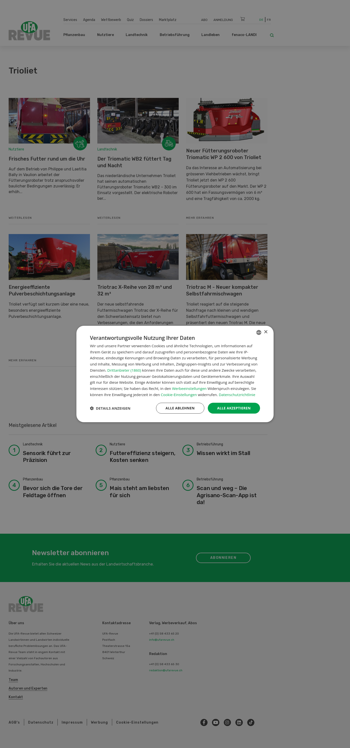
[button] (110, 408)
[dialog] (175, 374)
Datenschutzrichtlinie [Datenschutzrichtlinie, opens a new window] (237, 394)
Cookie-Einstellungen (179, 394)
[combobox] (258, 332)
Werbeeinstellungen (189, 388)
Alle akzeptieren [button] (234, 408)
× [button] (265, 332)
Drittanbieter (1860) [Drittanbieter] (124, 370)
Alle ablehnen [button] (180, 408)
